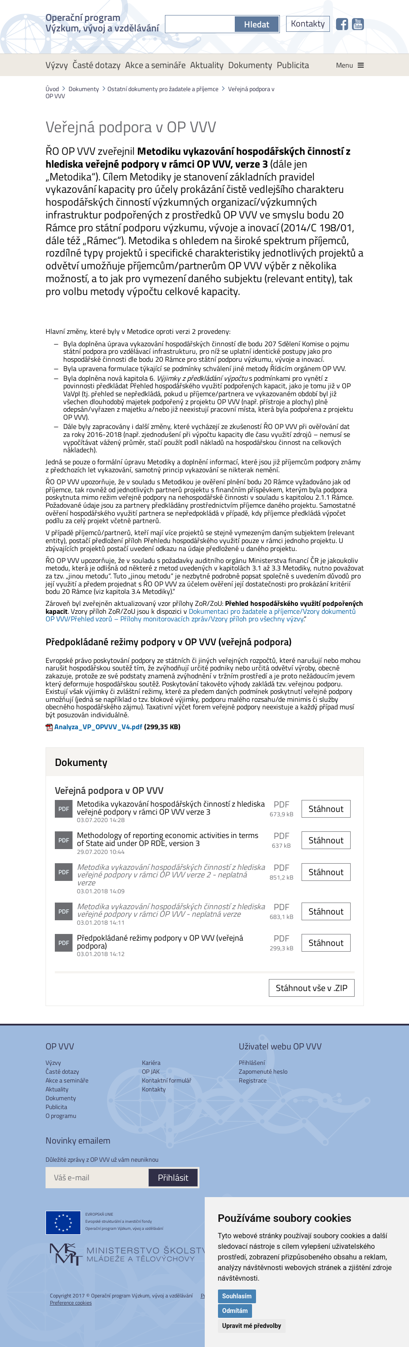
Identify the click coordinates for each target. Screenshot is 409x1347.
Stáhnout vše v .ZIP (312, 988)
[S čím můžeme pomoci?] (199, 24)
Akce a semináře (155, 65)
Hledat (256, 24)
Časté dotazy (97, 65)
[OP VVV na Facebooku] (342, 24)
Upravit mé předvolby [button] (251, 1325)
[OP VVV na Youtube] (358, 24)
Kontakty (308, 23)
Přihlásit (173, 1177)
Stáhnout (326, 808)
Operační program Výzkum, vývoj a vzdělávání (102, 21)
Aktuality (207, 65)
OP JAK (151, 1071)
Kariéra (151, 1062)
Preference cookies (71, 1302)
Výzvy (57, 65)
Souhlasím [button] (237, 1296)
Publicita (293, 65)
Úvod (52, 88)
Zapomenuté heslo (263, 1071)
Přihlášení (252, 1062)
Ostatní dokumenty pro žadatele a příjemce (162, 88)
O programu (61, 1115)
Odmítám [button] (235, 1310)
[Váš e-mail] (96, 1177)
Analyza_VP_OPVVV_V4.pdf (98, 726)
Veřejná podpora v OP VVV (109, 790)
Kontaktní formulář (166, 1080)
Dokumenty (250, 65)
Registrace (253, 1080)
